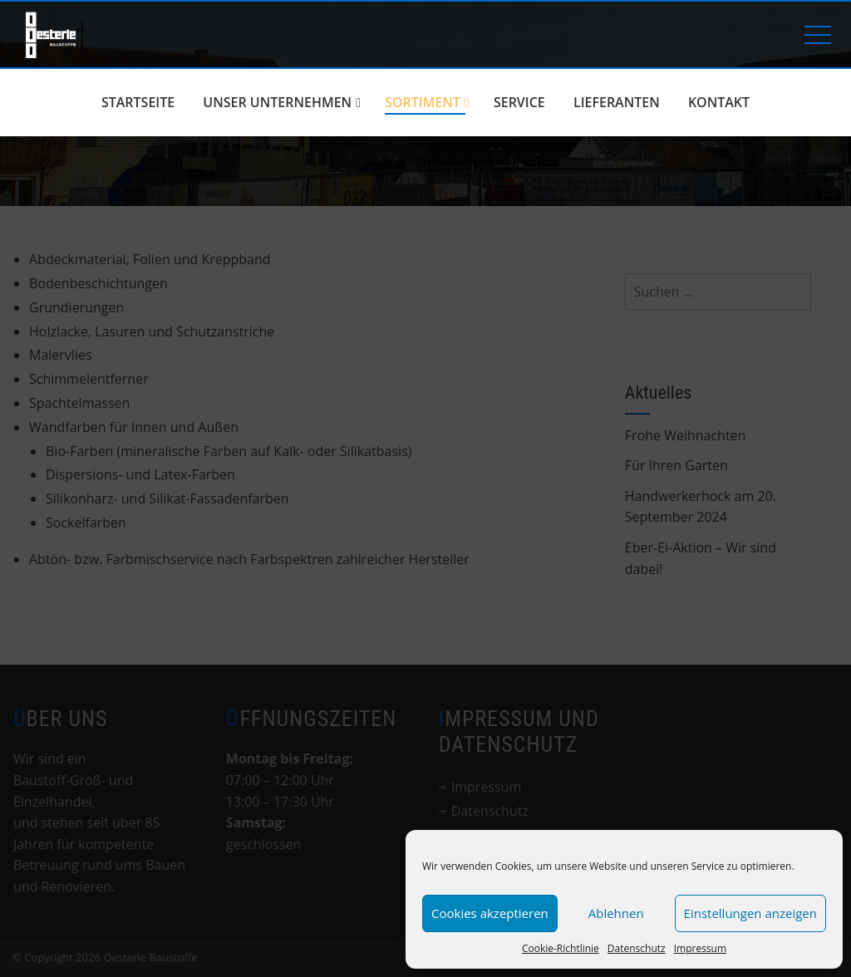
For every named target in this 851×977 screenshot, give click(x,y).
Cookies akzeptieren (489, 913)
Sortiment (427, 102)
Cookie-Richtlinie (560, 948)
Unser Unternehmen (282, 102)
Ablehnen (616, 913)
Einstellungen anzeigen (750, 913)
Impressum (700, 948)
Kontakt (719, 102)
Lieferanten (616, 102)
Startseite (138, 102)
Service (519, 102)
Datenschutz (637, 948)
